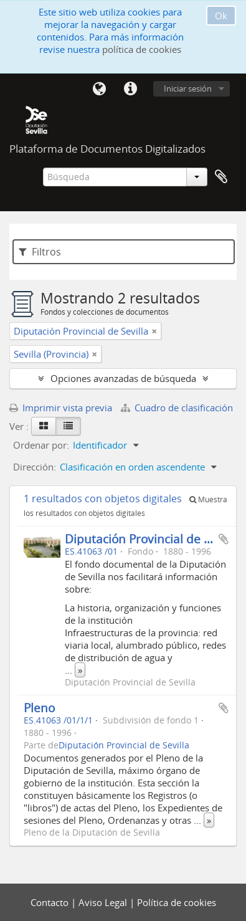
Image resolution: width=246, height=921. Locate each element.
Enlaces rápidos (130, 89)
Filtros (40, 252)
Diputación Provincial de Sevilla (152, 538)
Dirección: (34, 467)
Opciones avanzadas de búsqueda (123, 378)
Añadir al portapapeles (223, 539)
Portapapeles (221, 177)
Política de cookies (176, 902)
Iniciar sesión (188, 88)
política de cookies (141, 49)
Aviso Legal (104, 902)
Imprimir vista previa (60, 407)
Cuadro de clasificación (177, 407)
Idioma (99, 89)
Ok (221, 15)
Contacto (51, 902)
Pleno (39, 707)
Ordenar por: (41, 445)
